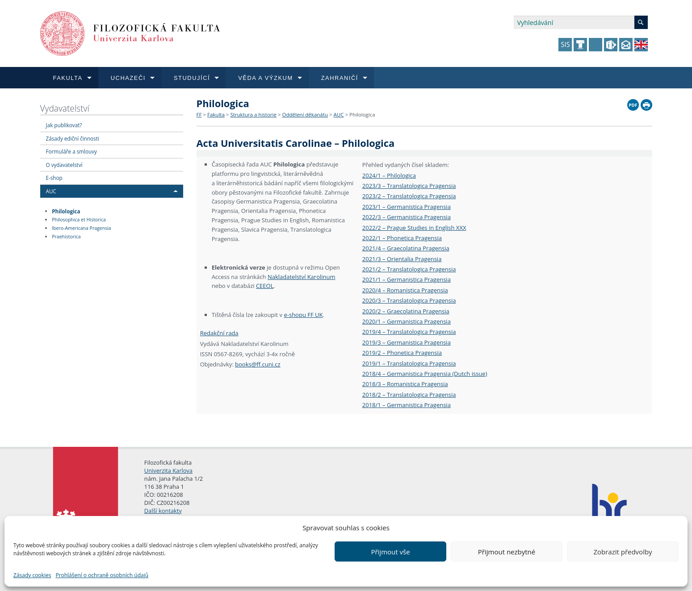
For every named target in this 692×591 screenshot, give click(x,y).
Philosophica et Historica (79, 219)
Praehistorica (66, 236)
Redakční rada (219, 333)
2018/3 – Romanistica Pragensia (405, 384)
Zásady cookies (32, 575)
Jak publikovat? (64, 125)
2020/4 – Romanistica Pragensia (405, 290)
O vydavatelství (64, 164)
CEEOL (265, 286)
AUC (51, 191)
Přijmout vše (390, 551)
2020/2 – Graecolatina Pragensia (405, 311)
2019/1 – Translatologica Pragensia (409, 363)
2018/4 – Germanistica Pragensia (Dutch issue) (424, 374)
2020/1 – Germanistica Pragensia (406, 321)
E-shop (54, 177)
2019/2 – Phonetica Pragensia (402, 353)
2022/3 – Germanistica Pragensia (406, 217)
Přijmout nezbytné (506, 551)
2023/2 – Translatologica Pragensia (409, 196)
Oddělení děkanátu (304, 114)
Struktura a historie (253, 114)
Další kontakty (163, 511)
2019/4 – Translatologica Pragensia (409, 332)
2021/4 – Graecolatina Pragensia (405, 248)
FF (199, 114)
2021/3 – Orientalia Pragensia (402, 259)
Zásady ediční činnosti (72, 138)
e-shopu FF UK (303, 315)
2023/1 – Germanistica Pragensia (406, 207)
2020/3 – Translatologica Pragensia (409, 300)
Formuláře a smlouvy (71, 151)
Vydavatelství (64, 108)
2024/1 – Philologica (389, 175)
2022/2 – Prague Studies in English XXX (414, 228)
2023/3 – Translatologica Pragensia (409, 186)
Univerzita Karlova (168, 470)
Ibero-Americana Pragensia (81, 228)
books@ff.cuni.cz (258, 364)
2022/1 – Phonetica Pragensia (402, 238)
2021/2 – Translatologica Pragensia (409, 269)
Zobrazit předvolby (622, 551)
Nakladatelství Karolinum (302, 277)
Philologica (66, 210)
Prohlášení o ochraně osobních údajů (101, 575)
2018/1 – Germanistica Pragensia (406, 405)
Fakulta (216, 114)
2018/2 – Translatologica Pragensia (409, 395)
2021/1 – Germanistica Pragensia (406, 279)
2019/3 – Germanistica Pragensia (406, 342)
